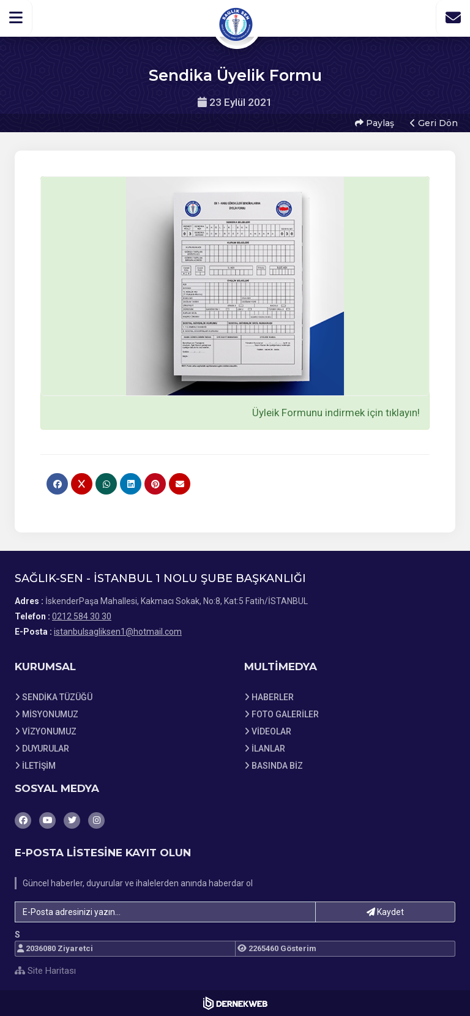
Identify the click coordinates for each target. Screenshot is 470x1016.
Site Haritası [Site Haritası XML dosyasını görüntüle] (45, 970)
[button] (16, 17)
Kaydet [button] (385, 912)
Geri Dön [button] (434, 123)
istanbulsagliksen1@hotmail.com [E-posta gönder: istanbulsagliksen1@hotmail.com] (118, 632)
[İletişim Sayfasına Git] (453, 17)
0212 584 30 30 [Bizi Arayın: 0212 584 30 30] (81, 616)
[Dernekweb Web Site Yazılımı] (235, 1003)
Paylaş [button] (374, 123)
